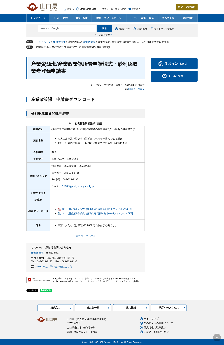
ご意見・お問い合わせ (156, 331)
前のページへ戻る (86, 235)
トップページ (37, 18)
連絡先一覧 (93, 307)
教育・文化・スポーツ (108, 18)
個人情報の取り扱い (155, 327)
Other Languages (88, 9)
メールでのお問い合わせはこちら (53, 266)
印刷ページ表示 (136, 89)
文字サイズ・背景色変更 (114, 9)
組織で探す (142, 29)
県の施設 (131, 307)
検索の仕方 (124, 29)
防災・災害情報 (186, 6)
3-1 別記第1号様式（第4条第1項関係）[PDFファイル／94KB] (97, 209)
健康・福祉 (81, 18)
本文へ (70, 9)
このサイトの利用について (159, 323)
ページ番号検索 (102, 35)
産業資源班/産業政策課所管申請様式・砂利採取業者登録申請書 (71, 47)
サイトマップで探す (164, 29)
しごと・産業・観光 (142, 18)
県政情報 (188, 18)
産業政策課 (89, 41)
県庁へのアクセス (169, 307)
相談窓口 (55, 307)
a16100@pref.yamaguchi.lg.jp (77, 186)
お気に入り (137, 9)
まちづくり (168, 18)
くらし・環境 (60, 18)
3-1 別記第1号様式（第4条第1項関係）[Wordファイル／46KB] (97, 213)
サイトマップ (151, 318)
